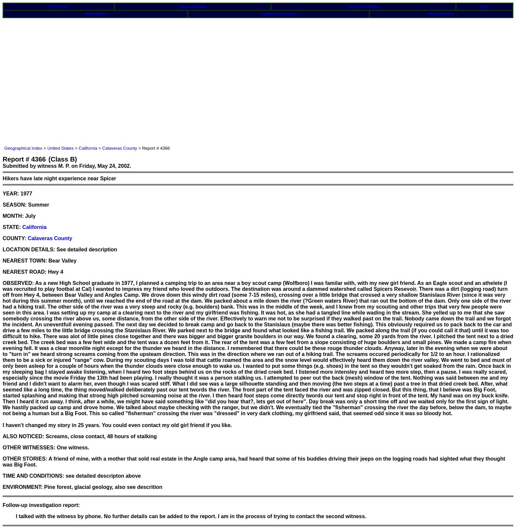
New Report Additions (363, 7)
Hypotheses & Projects (278, 14)
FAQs (484, 7)
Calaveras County (119, 148)
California (88, 148)
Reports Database (193, 7)
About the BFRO (441, 14)
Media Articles (95, 14)
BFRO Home (58, 7)
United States (60, 148)
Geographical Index (23, 148)
